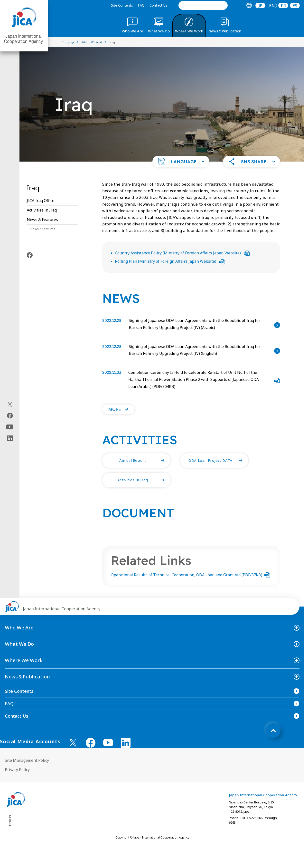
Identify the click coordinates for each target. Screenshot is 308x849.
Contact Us (158, 5)
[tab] (249, 5)
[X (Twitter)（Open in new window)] (9, 404)
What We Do (19, 644)
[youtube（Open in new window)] (9, 427)
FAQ (141, 5)
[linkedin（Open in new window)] (9, 438)
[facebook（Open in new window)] (9, 416)
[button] (180, 161)
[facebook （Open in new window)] (90, 743)
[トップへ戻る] (273, 730)
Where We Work (24, 660)
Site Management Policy (27, 760)
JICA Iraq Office (40, 200)
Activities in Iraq (42, 210)
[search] (203, 5)
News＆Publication (27, 676)
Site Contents (122, 5)
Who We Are (19, 627)
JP (260, 5)
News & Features (42, 219)
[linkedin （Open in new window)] (126, 743)
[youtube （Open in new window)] (108, 742)
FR (283, 5)
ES (294, 5)
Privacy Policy (17, 769)
